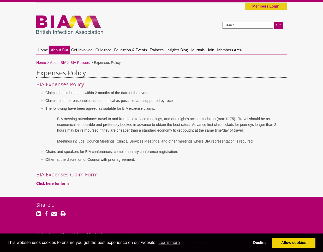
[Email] (54, 214)
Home (43, 49)
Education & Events (130, 49)
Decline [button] (259, 243)
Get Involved (82, 49)
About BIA (59, 49)
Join (210, 49)
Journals (198, 49)
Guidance (103, 49)
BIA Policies (80, 62)
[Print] (63, 214)
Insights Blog (177, 49)
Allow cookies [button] (293, 243)
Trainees (157, 49)
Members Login (265, 6)
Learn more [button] (169, 242)
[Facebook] (46, 214)
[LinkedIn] (38, 214)
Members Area (229, 49)
